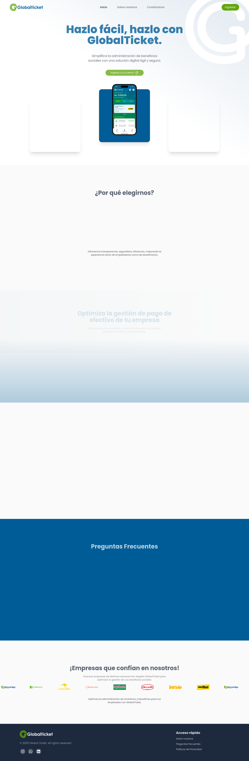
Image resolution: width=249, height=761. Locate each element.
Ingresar (230, 7)
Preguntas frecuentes (188, 744)
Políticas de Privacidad (189, 749)
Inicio (103, 7)
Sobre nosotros (127, 7)
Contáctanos (155, 7)
